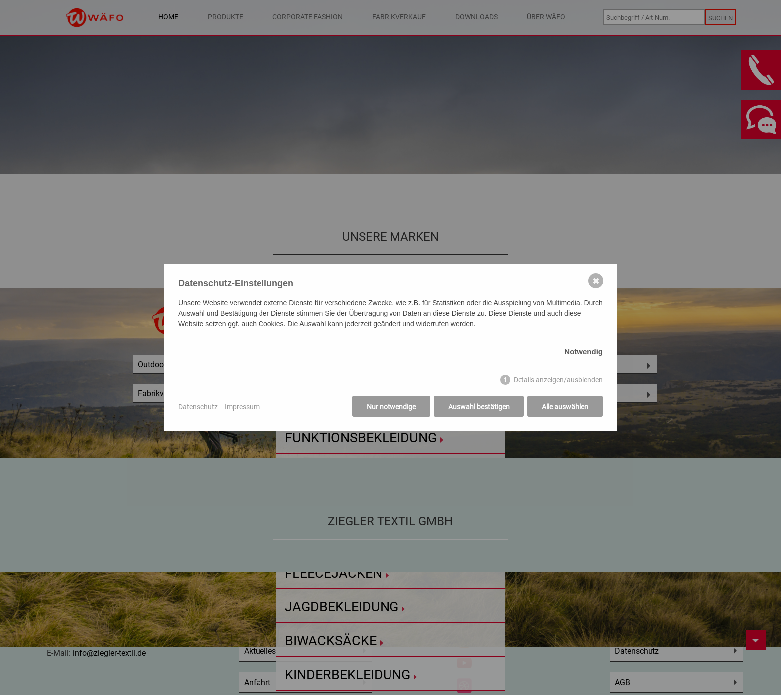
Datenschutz (198, 406)
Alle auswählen (565, 406)
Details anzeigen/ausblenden (558, 379)
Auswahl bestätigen (479, 406)
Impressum (242, 406)
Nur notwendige (391, 406)
